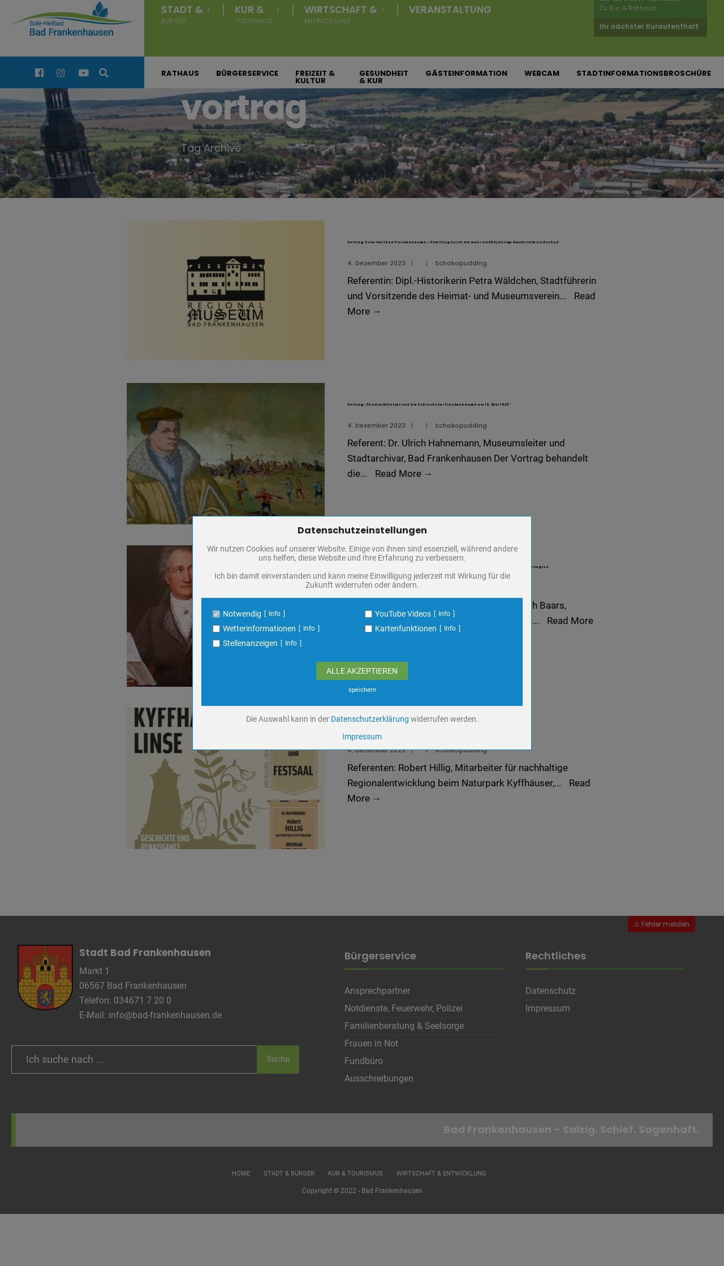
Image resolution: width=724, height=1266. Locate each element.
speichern (362, 690)
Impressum (362, 736)
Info (275, 614)
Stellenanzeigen (250, 643)
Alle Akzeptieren (362, 670)
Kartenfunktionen (406, 628)
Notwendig (242, 613)
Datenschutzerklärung (370, 719)
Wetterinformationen (259, 628)
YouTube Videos (403, 613)
